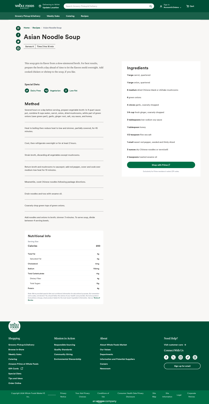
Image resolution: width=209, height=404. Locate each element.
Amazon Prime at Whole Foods (23, 363)
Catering (12, 359)
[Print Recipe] (18, 48)
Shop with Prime (161, 164)
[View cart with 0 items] (190, 6)
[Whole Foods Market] (24, 6)
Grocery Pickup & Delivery (21, 344)
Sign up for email (182, 366)
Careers (104, 363)
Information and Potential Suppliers (117, 359)
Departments (106, 354)
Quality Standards (63, 349)
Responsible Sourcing (64, 344)
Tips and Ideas (15, 378)
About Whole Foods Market (113, 344)
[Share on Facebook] (18, 35)
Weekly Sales (14, 354)
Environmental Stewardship (67, 359)
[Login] (170, 6)
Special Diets (14, 373)
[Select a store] (48, 6)
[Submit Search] (151, 6)
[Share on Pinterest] (18, 28)
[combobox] (104, 6)
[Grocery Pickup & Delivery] (27, 16)
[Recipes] (85, 16)
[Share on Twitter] (18, 41)
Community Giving (63, 354)
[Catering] (70, 16)
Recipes (36, 27)
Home (26, 27)
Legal (179, 395)
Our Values (105, 349)
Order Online (14, 383)
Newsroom (105, 368)
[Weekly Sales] (53, 16)
